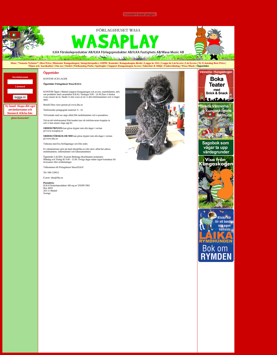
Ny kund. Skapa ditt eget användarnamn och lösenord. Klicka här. (20, 109)
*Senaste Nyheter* (28, 63)
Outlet (68, 65)
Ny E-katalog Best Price (211, 63)
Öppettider (203, 65)
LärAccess (191, 63)
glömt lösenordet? (20, 118)
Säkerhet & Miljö (152, 65)
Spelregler (101, 65)
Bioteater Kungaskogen (66, 63)
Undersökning (172, 65)
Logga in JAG (152, 63)
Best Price (45, 63)
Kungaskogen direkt (131, 63)
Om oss (59, 65)
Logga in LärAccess (172, 63)
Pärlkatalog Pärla (83, 65)
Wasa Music (188, 65)
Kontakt (113, 63)
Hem (13, 63)
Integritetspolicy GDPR (94, 63)
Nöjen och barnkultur (40, 65)
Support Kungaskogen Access (124, 65)
